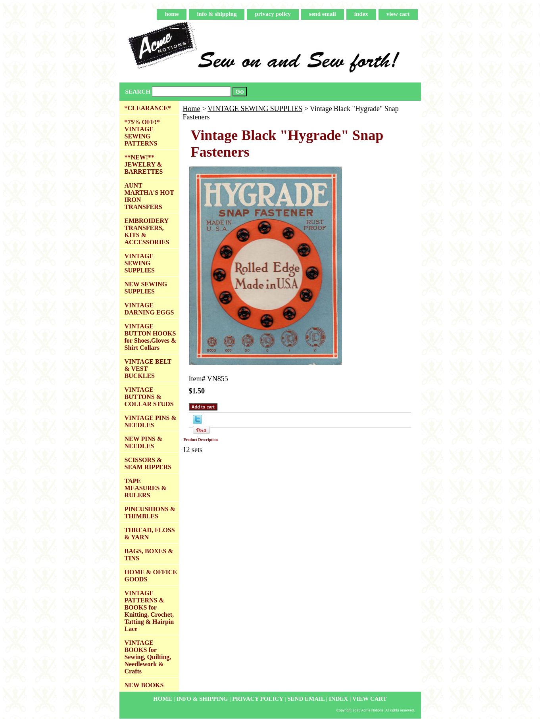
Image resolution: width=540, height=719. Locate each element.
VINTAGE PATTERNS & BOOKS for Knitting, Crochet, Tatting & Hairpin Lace (149, 611)
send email (322, 14)
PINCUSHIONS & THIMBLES (150, 513)
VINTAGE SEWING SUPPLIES (255, 109)
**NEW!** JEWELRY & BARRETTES (144, 164)
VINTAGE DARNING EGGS (149, 309)
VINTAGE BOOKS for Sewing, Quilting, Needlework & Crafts (148, 657)
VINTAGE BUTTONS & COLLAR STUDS (149, 396)
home (172, 14)
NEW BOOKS (144, 685)
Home (191, 109)
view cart (398, 14)
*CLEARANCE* (148, 108)
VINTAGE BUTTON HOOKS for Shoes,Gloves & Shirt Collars (151, 337)
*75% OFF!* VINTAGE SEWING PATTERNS (142, 133)
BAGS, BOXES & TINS (149, 555)
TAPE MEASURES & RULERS (146, 488)
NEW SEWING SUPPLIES (146, 288)
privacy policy (272, 14)
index (361, 14)
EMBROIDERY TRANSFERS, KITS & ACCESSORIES (147, 231)
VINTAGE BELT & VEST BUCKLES (148, 368)
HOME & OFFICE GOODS (151, 576)
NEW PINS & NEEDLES (144, 442)
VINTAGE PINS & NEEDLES (151, 421)
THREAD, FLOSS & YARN (150, 534)
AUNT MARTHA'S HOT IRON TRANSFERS (149, 196)
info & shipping (216, 14)
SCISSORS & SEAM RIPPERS (148, 463)
